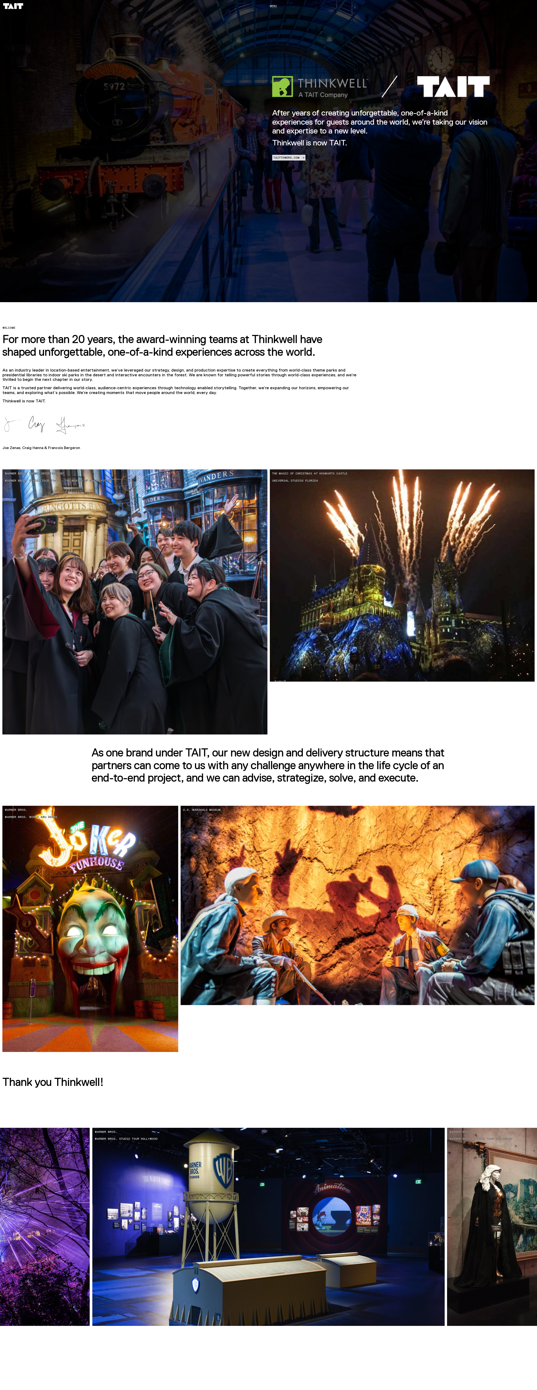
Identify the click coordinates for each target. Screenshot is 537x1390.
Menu (273, 6)
